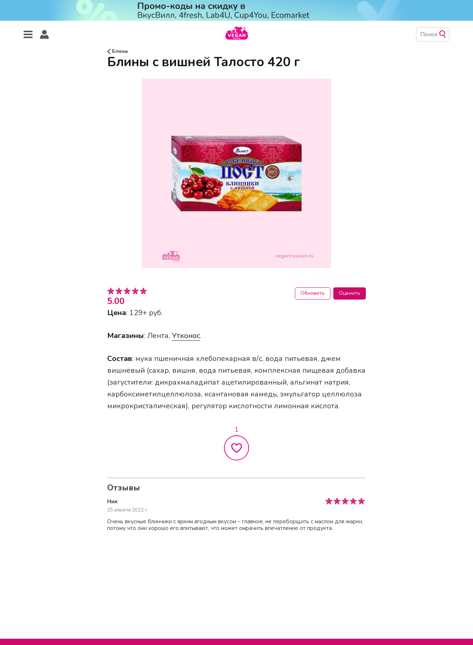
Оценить (349, 293)
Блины (117, 51)
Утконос (186, 336)
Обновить (312, 293)
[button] (44, 34)
